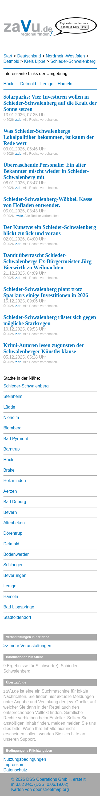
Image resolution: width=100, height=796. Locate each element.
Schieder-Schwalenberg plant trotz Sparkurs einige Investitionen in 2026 (45, 292)
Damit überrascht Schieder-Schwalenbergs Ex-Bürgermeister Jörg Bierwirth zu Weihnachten (47, 261)
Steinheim (12, 396)
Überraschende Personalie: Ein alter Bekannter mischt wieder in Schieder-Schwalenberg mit (46, 171)
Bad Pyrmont (15, 438)
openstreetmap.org (51, 789)
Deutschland (29, 56)
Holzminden (14, 480)
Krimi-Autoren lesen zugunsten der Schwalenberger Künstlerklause (43, 348)
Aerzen (10, 491)
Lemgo (46, 83)
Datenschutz (15, 770)
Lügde (9, 407)
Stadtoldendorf (17, 617)
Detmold (11, 61)
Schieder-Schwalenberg (73, 61)
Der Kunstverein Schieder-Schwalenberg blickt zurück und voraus (49, 230)
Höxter (9, 83)
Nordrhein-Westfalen (65, 56)
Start (8, 56)
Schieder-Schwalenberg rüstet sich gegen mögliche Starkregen (49, 320)
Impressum (14, 764)
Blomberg (12, 428)
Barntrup (11, 449)
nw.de (19, 216)
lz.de (18, 120)
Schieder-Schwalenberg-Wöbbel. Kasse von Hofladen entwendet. (48, 202)
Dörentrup (12, 533)
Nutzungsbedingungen (24, 759)
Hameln (65, 83)
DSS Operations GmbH (48, 779)
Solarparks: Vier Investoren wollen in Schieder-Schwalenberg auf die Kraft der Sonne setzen (50, 103)
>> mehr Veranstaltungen (27, 645)
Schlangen (13, 564)
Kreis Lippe (34, 61)
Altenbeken (14, 523)
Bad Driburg (14, 501)
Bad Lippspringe (18, 607)
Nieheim (11, 417)
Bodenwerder (16, 554)
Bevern (10, 512)
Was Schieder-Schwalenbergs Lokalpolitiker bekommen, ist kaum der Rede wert (48, 137)
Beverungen (14, 575)
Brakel (9, 470)
